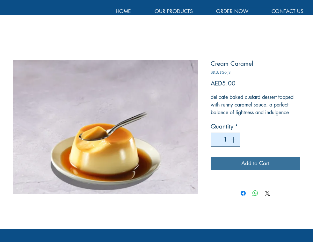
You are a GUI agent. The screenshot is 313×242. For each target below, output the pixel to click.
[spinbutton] (225, 140)
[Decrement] (217, 140)
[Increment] (234, 140)
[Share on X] (267, 193)
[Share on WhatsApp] (255, 193)
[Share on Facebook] (243, 193)
